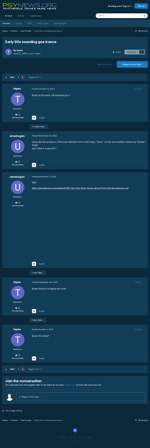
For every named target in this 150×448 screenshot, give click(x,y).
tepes (20, 50)
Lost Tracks (34, 53)
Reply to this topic (132, 64)
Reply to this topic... (30, 396)
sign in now (70, 385)
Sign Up (141, 6)
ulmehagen (17, 136)
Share (117, 52)
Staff (29, 23)
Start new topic (104, 64)
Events (19, 23)
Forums (6, 23)
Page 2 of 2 (35, 77)
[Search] (111, 15)
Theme (62, 437)
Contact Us (75, 437)
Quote (42, 117)
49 (17, 162)
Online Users (43, 23)
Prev (12, 77)
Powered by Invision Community (75, 444)
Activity (21, 16)
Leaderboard (60, 23)
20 (17, 114)
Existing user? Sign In (120, 6)
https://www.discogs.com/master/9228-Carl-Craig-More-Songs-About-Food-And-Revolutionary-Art (80, 188)
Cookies (88, 437)
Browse (8, 17)
